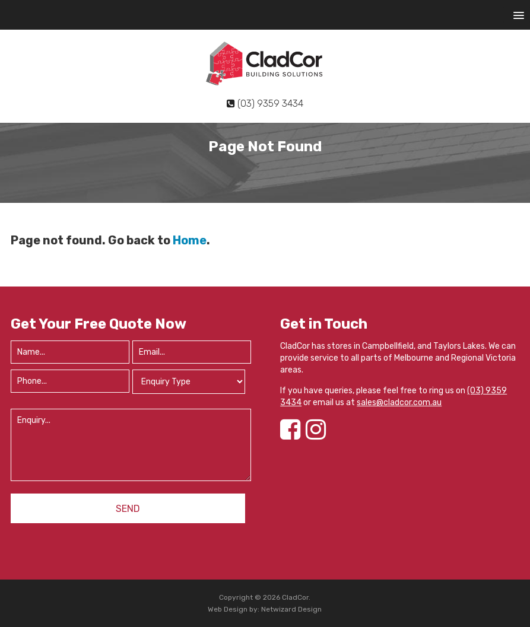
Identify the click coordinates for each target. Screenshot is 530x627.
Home (190, 240)
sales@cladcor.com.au (399, 402)
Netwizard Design (291, 609)
